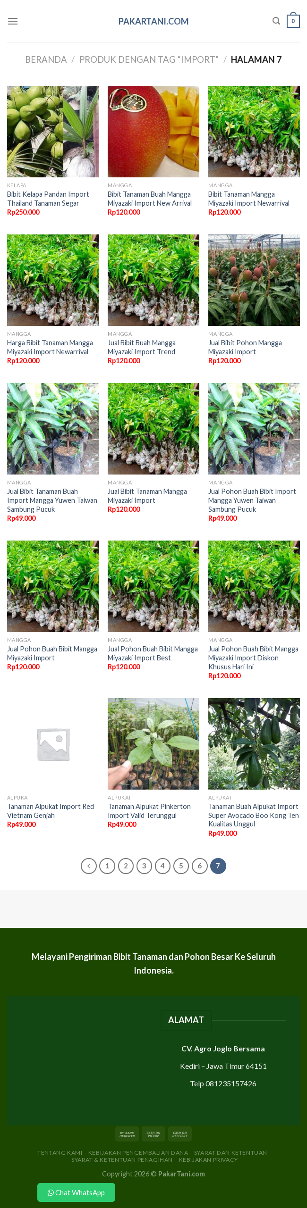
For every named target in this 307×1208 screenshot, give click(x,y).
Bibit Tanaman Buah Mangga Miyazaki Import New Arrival (150, 198)
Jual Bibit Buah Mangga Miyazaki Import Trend (142, 347)
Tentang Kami (59, 1152)
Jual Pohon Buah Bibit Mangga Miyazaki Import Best (153, 653)
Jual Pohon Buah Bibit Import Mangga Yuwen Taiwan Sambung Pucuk (252, 500)
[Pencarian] (276, 21)
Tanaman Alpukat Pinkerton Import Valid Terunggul (149, 810)
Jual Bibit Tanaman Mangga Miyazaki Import (147, 495)
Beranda (46, 59)
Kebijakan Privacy (208, 1159)
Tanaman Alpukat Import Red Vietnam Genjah (50, 810)
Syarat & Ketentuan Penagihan (122, 1159)
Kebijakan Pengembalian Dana (138, 1152)
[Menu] (12, 21)
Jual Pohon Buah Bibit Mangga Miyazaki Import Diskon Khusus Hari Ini (253, 657)
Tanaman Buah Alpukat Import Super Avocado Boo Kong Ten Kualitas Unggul (253, 815)
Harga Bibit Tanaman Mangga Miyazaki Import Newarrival (50, 347)
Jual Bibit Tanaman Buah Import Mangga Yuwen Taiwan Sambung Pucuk (52, 500)
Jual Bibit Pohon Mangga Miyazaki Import (245, 347)
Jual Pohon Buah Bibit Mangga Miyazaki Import (52, 653)
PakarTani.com (154, 21)
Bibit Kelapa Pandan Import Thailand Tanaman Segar (48, 198)
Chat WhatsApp (76, 1192)
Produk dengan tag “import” (149, 59)
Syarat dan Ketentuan (230, 1152)
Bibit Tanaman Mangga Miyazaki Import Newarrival (249, 198)
